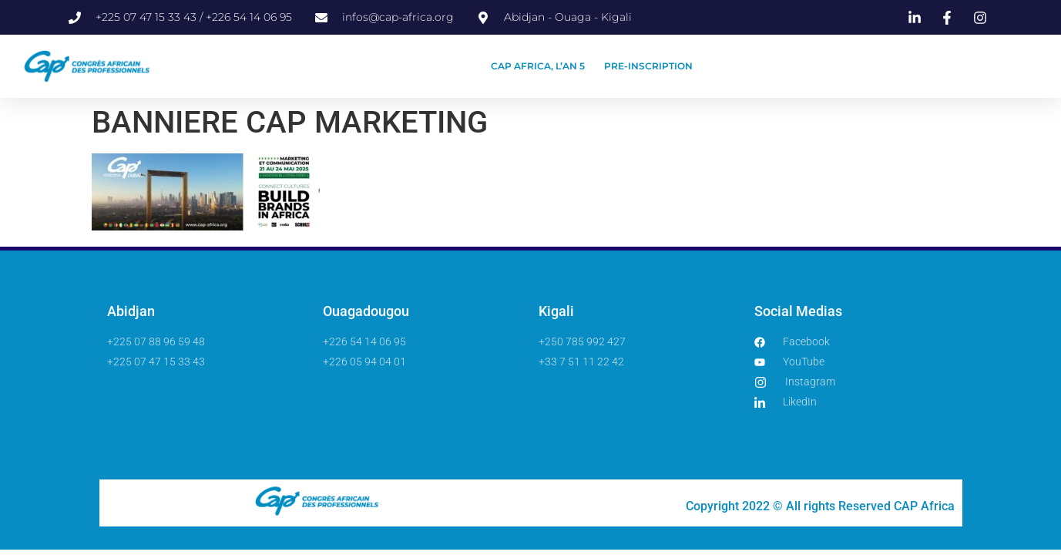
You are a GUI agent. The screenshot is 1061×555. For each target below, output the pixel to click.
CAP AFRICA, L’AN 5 (538, 66)
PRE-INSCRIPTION (648, 66)
